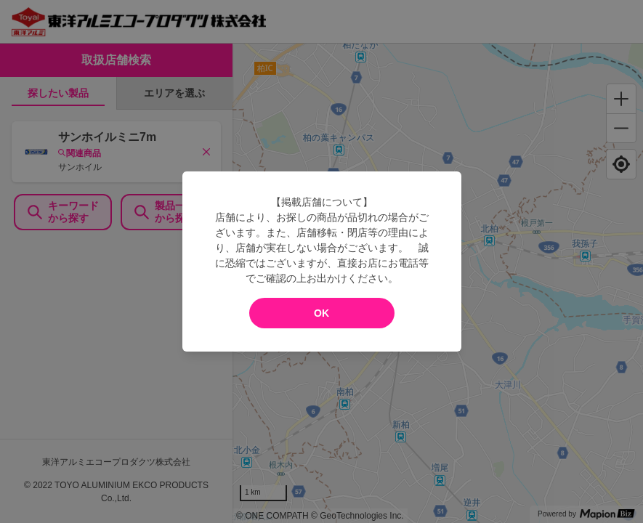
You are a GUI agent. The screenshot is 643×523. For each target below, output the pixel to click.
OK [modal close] (321, 313)
